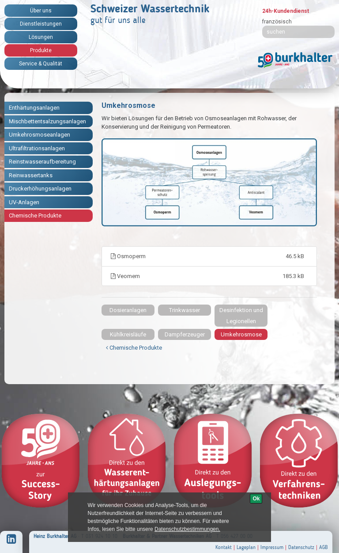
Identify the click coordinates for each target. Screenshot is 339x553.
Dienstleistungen (41, 24)
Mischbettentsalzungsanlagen (47, 121)
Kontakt (223, 547)
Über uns (41, 11)
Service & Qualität (40, 64)
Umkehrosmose (241, 334)
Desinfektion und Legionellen (241, 315)
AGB (323, 547)
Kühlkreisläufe (128, 334)
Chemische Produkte (35, 215)
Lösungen (41, 37)
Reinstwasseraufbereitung (42, 161)
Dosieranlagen (128, 310)
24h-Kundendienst (285, 11)
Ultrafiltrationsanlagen (37, 148)
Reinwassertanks (31, 175)
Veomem (209, 276)
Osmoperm (209, 256)
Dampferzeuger (185, 334)
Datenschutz (301, 547)
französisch (277, 22)
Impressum (271, 547)
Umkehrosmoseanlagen (39, 134)
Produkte (41, 50)
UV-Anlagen (24, 202)
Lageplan (246, 547)
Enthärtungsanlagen (34, 107)
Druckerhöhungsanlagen (40, 188)
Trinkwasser (184, 310)
